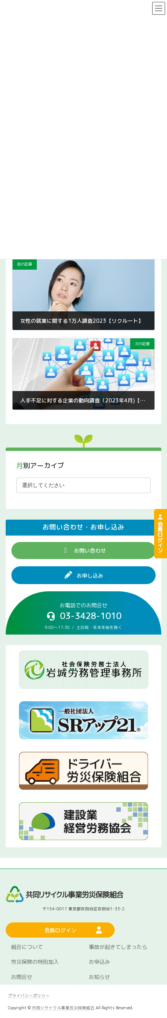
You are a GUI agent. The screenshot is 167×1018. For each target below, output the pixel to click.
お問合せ (21, 977)
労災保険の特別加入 (35, 962)
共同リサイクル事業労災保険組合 (63, 1007)
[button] (83, 550)
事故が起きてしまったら (118, 946)
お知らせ (99, 977)
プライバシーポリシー (29, 995)
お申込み (99, 962)
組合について (27, 946)
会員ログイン (160, 533)
